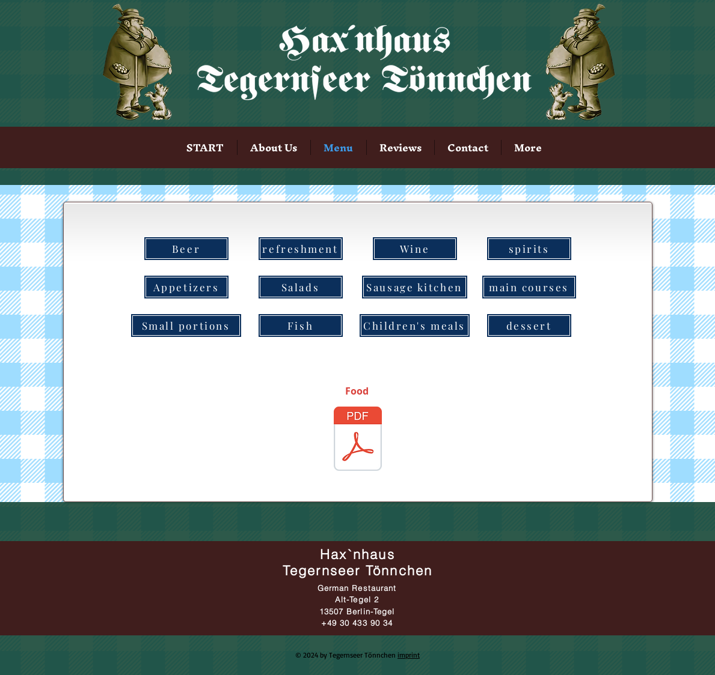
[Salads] (300, 287)
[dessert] (529, 325)
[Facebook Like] (626, 154)
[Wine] (415, 249)
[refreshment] (300, 249)
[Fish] (300, 325)
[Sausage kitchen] (414, 287)
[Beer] (186, 249)
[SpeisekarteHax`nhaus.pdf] (358, 440)
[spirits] (529, 249)
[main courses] (529, 287)
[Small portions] (186, 325)
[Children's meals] (414, 325)
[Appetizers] (186, 287)
